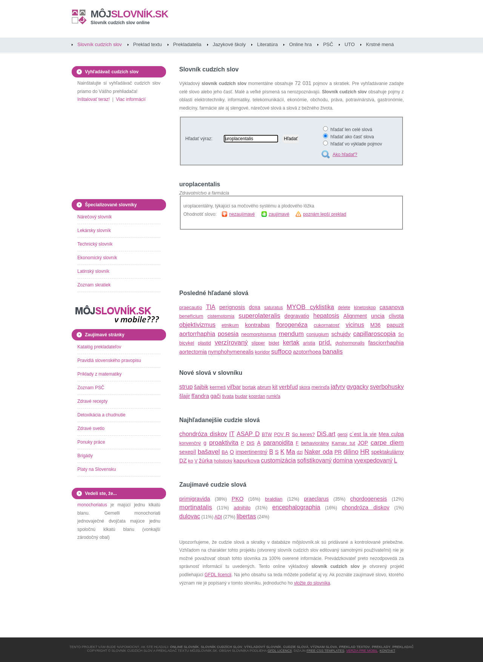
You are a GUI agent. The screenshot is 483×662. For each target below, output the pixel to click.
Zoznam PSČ (90, 387)
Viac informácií (130, 99)
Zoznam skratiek (94, 285)
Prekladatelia (187, 44)
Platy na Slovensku (96, 469)
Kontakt (387, 651)
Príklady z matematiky (99, 374)
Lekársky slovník (94, 230)
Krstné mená (380, 44)
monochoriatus (92, 504)
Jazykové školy (229, 44)
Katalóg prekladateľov (99, 347)
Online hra (300, 44)
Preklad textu (147, 44)
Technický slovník (94, 244)
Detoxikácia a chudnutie (101, 415)
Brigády (85, 455)
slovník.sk (129, 14)
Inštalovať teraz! (93, 99)
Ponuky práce (91, 442)
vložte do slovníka (312, 583)
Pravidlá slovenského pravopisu (109, 360)
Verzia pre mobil (362, 651)
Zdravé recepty (92, 401)
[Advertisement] (267, 259)
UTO (350, 44)
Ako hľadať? (344, 154)
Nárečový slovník (94, 217)
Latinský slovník (93, 271)
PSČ (328, 44)
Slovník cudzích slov (99, 44)
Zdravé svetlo (91, 428)
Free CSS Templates (325, 651)
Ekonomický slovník (97, 257)
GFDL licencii (218, 574)
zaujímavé (279, 214)
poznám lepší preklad (324, 214)
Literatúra (267, 44)
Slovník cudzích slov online (120, 22)
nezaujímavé (242, 214)
